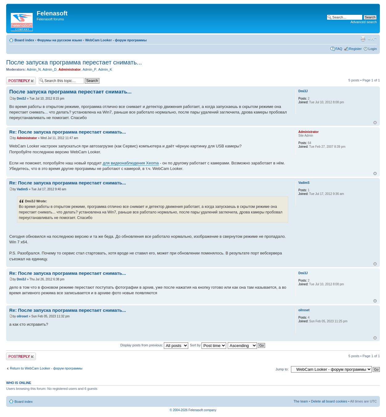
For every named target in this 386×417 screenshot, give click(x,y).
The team (301, 401)
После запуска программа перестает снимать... (74, 62)
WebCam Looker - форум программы (116, 40)
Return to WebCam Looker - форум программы (46, 368)
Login (372, 49)
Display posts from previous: (154, 345)
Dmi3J (21, 98)
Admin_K (105, 69)
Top (375, 122)
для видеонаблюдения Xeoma (131, 163)
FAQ (338, 49)
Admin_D (49, 69)
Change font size (372, 39)
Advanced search (364, 22)
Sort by (208, 345)
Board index (24, 40)
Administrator (69, 69)
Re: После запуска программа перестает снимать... (67, 131)
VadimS (22, 189)
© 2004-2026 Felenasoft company (193, 410)
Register (355, 49)
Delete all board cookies (329, 401)
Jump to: (282, 369)
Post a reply (21, 81)
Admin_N (34, 69)
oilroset (22, 316)
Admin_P (90, 69)
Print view (362, 39)
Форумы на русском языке (59, 40)
